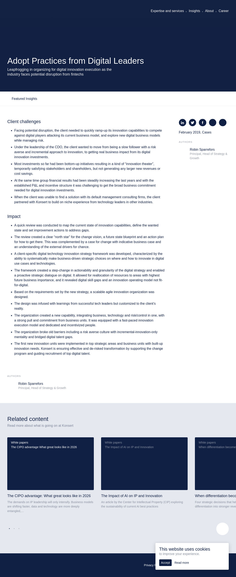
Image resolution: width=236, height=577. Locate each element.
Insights (194, 11)
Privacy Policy (153, 565)
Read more (182, 562)
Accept (165, 562)
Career (224, 11)
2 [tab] (14, 529)
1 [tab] (9, 529)
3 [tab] (19, 529)
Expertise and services (167, 11)
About (209, 11)
